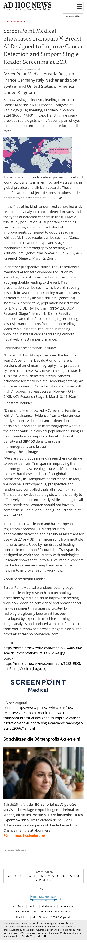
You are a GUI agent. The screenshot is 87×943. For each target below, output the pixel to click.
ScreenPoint (9, 22)
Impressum (66, 906)
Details (25, 936)
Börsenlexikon (43, 872)
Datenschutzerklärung (24, 911)
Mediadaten (49, 906)
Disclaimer (22, 917)
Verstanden (36, 936)
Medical (21, 22)
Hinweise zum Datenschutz (57, 911)
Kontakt (33, 906)
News (21, 906)
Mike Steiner (40, 917)
